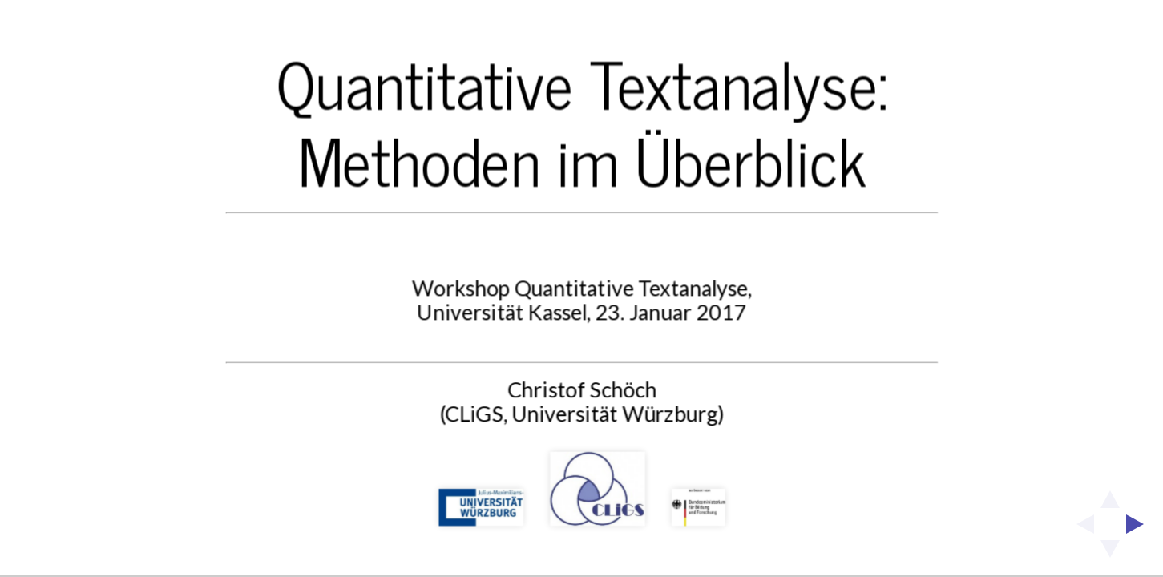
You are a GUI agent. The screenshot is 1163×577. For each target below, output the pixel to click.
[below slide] (1110, 553)
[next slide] (1139, 524)
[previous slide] (1080, 524)
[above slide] (1110, 494)
